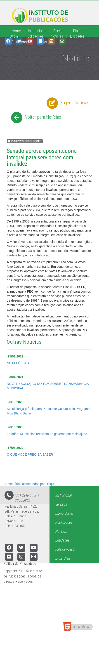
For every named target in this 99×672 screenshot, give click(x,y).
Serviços (59, 30)
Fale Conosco (22, 42)
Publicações (35, 36)
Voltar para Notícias (35, 117)
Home (16, 30)
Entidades (77, 36)
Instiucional (63, 495)
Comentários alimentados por (29, 484)
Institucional (37, 30)
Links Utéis (62, 558)
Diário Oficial (64, 513)
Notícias (57, 36)
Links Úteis (47, 42)
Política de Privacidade (19, 563)
